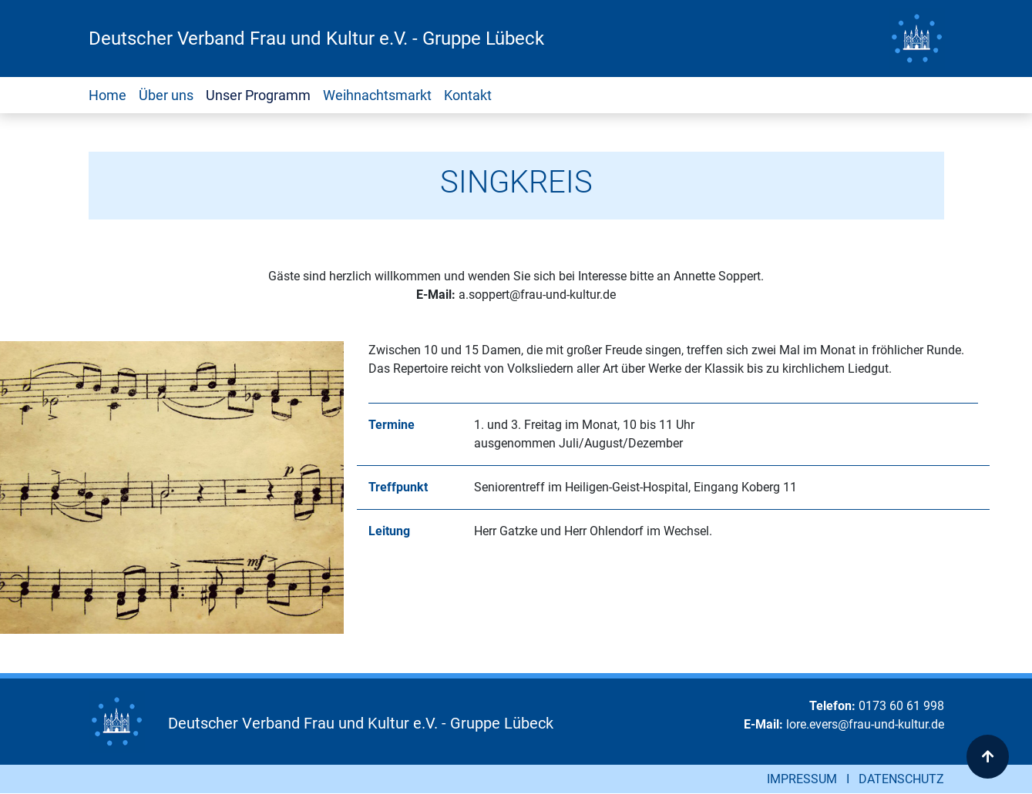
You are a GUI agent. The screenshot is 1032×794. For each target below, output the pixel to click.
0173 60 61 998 (901, 706)
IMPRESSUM (802, 779)
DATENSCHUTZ (901, 779)
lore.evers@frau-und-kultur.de (865, 724)
